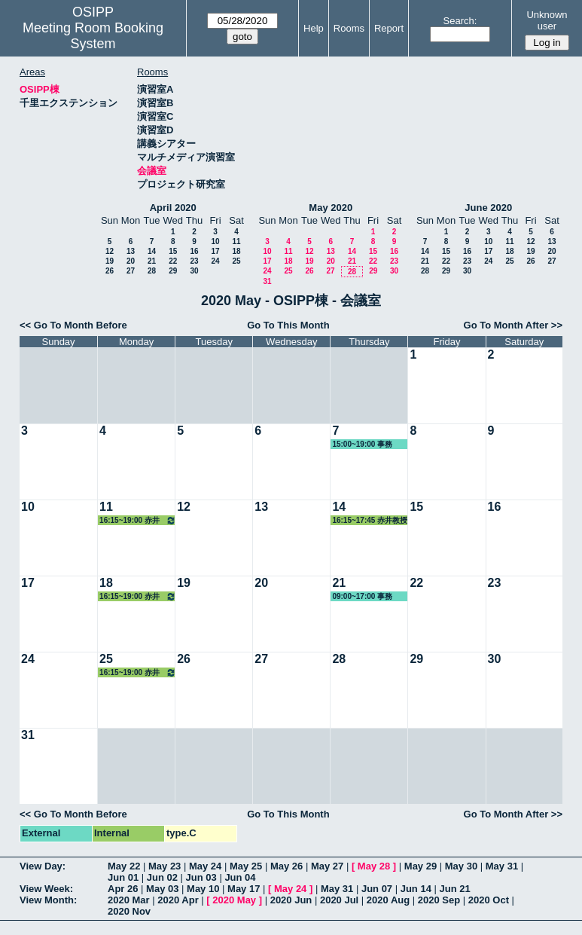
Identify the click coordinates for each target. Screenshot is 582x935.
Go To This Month (288, 325)
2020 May (234, 900)
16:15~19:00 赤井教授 (137, 520)
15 (173, 251)
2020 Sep (439, 900)
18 (236, 251)
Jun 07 (376, 888)
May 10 (203, 888)
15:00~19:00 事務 (362, 444)
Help (313, 28)
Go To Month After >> (513, 325)
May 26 (286, 866)
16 (194, 251)
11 (236, 241)
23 (194, 261)
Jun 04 (239, 877)
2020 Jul (339, 900)
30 (194, 271)
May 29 (420, 866)
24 (215, 261)
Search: (460, 20)
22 (173, 261)
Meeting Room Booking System (93, 35)
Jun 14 (416, 888)
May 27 (327, 866)
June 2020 (488, 207)
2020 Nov (129, 911)
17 (215, 251)
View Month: (48, 900)
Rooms (349, 28)
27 (130, 271)
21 (152, 261)
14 (152, 251)
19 (109, 261)
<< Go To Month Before (73, 325)
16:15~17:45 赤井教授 (369, 520)
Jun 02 (162, 877)
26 (109, 271)
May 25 (246, 866)
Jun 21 (455, 888)
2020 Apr (177, 900)
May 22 (124, 866)
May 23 (164, 866)
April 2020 (173, 207)
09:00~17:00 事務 (362, 596)
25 (236, 261)
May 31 (502, 866)
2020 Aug (388, 900)
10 (215, 241)
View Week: (46, 888)
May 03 (162, 888)
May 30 (461, 866)
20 (130, 261)
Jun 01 (123, 877)
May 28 (374, 866)
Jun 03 (201, 877)
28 (152, 271)
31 (267, 281)
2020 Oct (488, 900)
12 (109, 251)
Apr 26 (123, 888)
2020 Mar (129, 900)
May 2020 (330, 207)
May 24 (205, 866)
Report (389, 28)
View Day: (43, 866)
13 (130, 251)
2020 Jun (291, 900)
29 (173, 271)
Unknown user (546, 20)
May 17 (243, 888)
